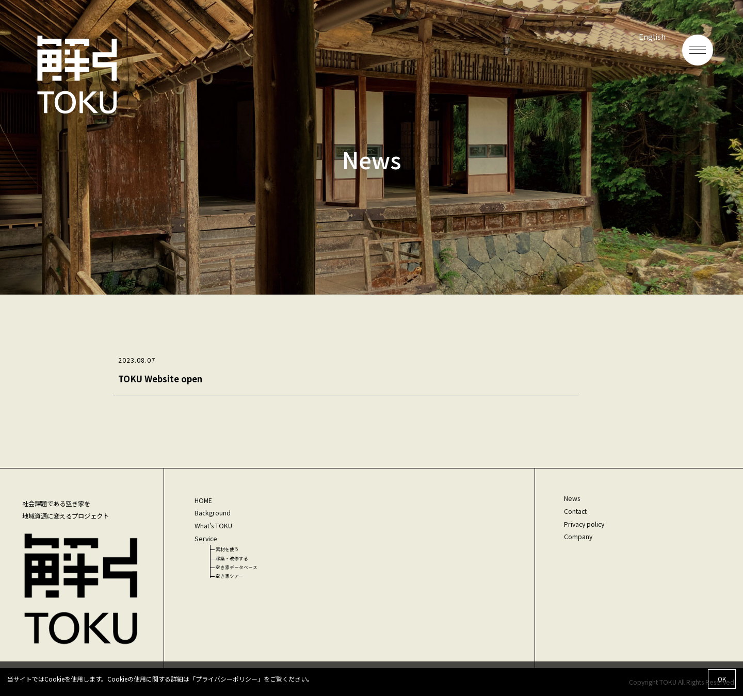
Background (213, 512)
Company (578, 536)
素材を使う (227, 549)
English (652, 36)
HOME (203, 500)
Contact (575, 511)
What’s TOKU (213, 525)
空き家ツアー (229, 576)
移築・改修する (232, 558)
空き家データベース (236, 567)
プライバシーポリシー (226, 678)
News (572, 498)
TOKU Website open (160, 379)
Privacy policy (584, 524)
